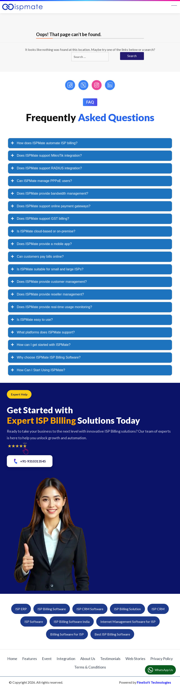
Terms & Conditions (90, 667)
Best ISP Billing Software (112, 634)
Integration (66, 658)
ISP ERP (21, 609)
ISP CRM (158, 609)
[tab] (90, 143)
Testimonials (110, 658)
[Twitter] (83, 85)
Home (12, 658)
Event (47, 658)
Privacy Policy (161, 658)
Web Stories (135, 658)
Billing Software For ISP (67, 634)
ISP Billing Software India (72, 621)
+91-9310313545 (29, 461)
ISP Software (33, 621)
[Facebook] (70, 85)
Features (29, 658)
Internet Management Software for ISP (128, 621)
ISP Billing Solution (127, 609)
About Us (87, 658)
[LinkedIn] (110, 85)
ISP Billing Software (52, 609)
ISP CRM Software (90, 609)
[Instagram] (97, 85)
